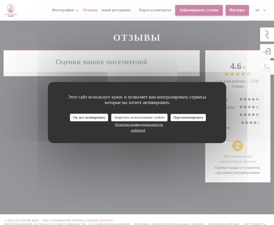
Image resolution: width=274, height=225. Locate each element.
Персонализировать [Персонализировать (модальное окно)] (188, 117)
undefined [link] (138, 130)
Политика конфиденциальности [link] (139, 124)
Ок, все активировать (89, 117)
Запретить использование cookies (139, 117)
